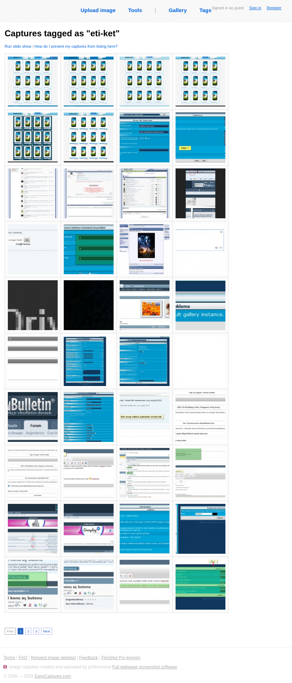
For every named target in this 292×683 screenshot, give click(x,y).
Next (46, 631)
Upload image (97, 10)
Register (274, 8)
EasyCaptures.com (53, 676)
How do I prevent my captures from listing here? (76, 46)
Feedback (88, 657)
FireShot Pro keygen (120, 657)
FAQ (23, 657)
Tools (135, 10)
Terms (9, 657)
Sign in (255, 8)
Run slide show (18, 46)
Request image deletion (53, 657)
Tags (205, 10)
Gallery (178, 10)
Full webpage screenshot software (144, 666)
